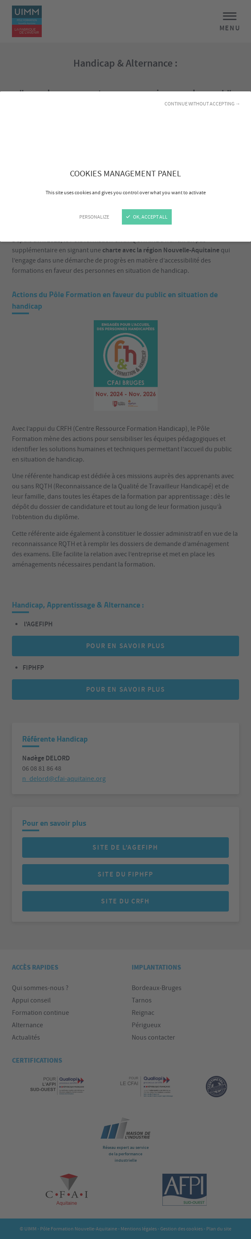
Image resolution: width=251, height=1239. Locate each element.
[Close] (125, 619)
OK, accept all (146, 216)
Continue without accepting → (202, 103)
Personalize (94, 216)
